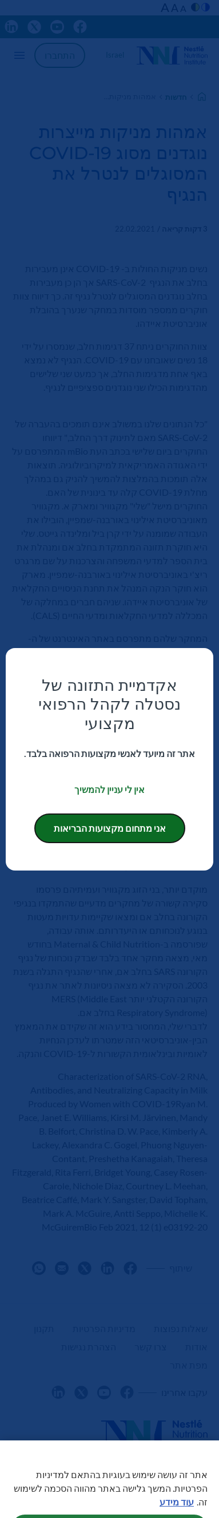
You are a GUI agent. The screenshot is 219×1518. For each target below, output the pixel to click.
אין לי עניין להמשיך (109, 789)
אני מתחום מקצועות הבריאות (110, 828)
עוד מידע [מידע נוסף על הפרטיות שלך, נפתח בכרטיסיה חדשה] (177, 1509)
